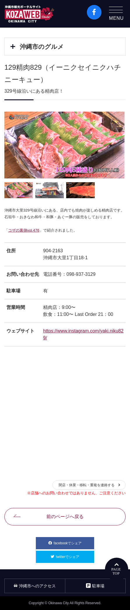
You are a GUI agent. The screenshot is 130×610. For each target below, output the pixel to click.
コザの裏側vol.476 (23, 230)
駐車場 (95, 585)
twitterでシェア (75, 555)
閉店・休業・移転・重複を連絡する (87, 485)
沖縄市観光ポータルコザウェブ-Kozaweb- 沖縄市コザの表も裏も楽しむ (29, 14)
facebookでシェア (74, 541)
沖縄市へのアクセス (35, 586)
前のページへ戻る (65, 516)
